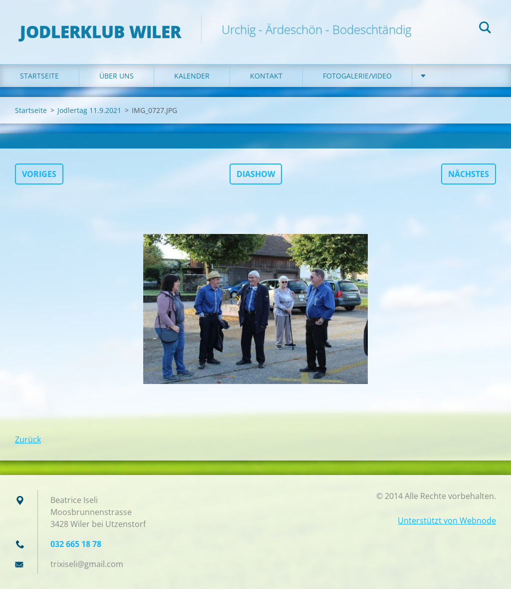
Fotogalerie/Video (357, 75)
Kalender (192, 75)
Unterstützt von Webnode (447, 520)
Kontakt (266, 75)
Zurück (28, 439)
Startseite (39, 75)
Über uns (116, 75)
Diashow (256, 174)
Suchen (485, 29)
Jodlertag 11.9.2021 (89, 110)
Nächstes (468, 174)
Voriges (39, 174)
